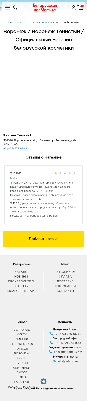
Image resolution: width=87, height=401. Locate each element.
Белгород (22, 330)
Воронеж (22, 353)
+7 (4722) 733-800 (65, 343)
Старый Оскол (21, 344)
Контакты (65, 291)
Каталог (21, 272)
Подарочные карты (22, 291)
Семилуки (21, 368)
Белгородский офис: (65, 339)
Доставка (65, 281)
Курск (22, 334)
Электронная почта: (65, 357)
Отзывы (21, 286)
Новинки (21, 276)
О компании (65, 286)
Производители (22, 281)
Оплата (65, 276)
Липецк (22, 339)
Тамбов (21, 349)
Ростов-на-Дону (22, 387)
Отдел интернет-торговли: (65, 348)
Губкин (22, 363)
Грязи (22, 358)
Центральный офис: (65, 329)
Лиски (21, 372)
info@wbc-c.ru (65, 361)
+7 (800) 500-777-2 (65, 352)
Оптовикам (65, 272)
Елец (22, 377)
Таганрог (22, 382)
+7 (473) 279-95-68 (15, 149)
